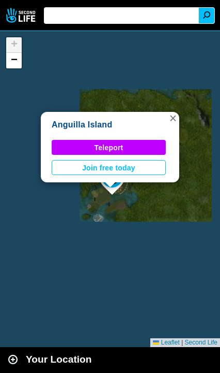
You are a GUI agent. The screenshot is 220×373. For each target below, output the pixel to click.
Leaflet (166, 342)
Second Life (22, 15)
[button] (173, 118)
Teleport (109, 148)
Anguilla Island (82, 124)
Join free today (108, 168)
